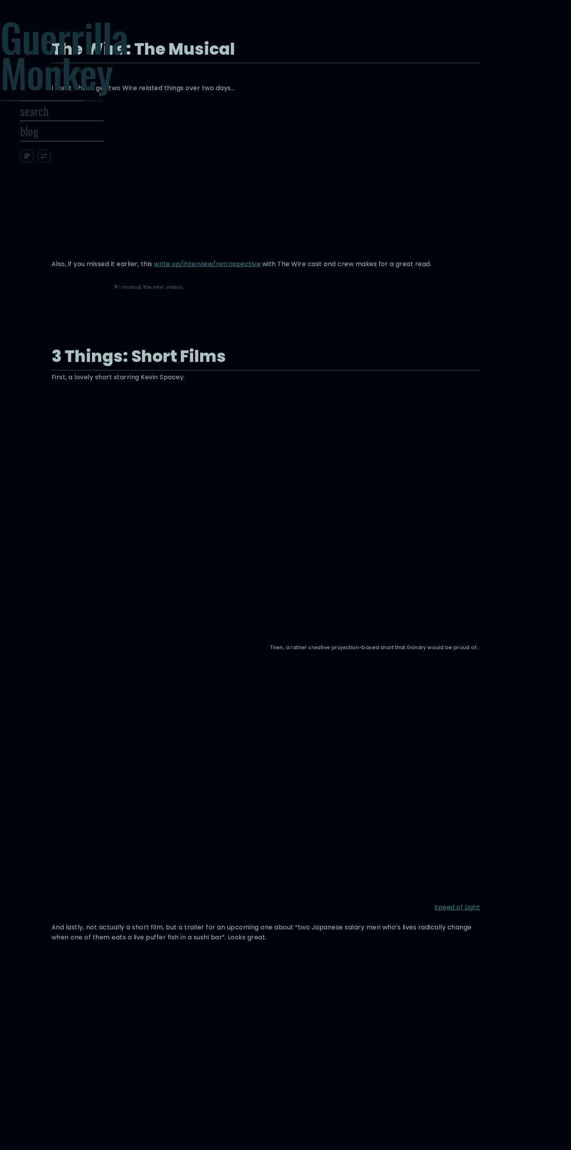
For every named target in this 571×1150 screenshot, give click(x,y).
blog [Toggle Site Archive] (61, 153)
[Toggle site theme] (58, 177)
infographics (345, 1078)
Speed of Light (465, 642)
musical (319, 277)
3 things (318, 858)
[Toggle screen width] (75, 177)
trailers (367, 858)
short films (343, 858)
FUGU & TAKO (424, 835)
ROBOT (476, 835)
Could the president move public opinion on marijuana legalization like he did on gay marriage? (368, 990)
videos (361, 277)
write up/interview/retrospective (425, 244)
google (318, 1078)
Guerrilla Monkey (96, 64)
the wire (341, 277)
